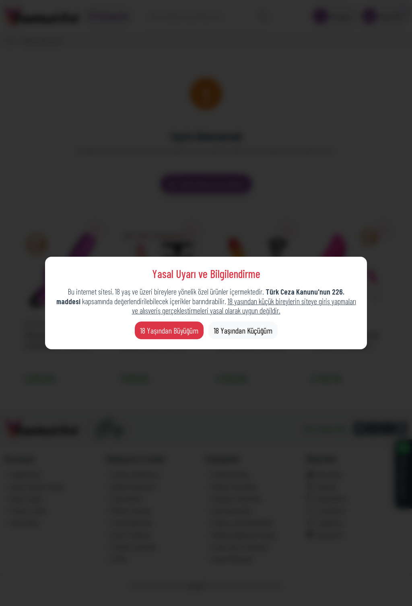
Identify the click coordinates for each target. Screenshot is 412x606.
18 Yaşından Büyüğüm (169, 330)
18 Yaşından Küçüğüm (243, 330)
